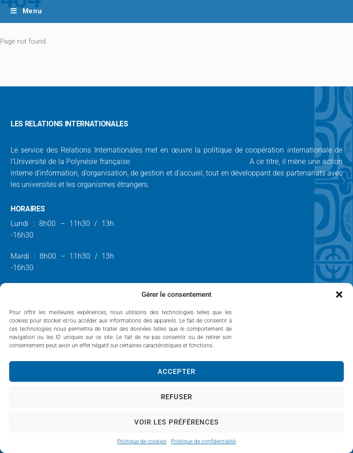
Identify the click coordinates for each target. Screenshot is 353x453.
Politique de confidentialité (203, 441)
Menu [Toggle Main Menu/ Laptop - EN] (25, 11)
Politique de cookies (141, 441)
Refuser (176, 397)
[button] (339, 294)
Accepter (176, 372)
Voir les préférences (176, 422)
